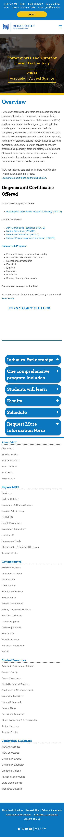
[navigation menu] (60, 26)
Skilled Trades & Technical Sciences (20, 547)
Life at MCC (8, 535)
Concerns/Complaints (46, 814)
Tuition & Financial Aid (13, 645)
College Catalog (10, 499)
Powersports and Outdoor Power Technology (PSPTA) (34, 211)
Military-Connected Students (16, 609)
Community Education (13, 765)
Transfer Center (10, 553)
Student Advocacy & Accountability (19, 720)
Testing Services (10, 726)
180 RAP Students (11, 567)
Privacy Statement (52, 810)
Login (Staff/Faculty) (49, 7)
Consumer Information (18, 814)
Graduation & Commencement (17, 690)
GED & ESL (8, 517)
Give (6, 7)
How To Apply (9, 597)
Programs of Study (11, 541)
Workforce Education (12, 789)
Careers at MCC (32, 818)
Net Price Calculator (12, 615)
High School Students (13, 591)
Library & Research (12, 702)
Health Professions (11, 523)
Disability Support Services (15, 684)
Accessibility (32, 810)
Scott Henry (8, 298)
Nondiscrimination (12, 810)
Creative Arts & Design (13, 511)
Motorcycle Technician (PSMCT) (22, 234)
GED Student (8, 585)
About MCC (8, 448)
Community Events (11, 759)
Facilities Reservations (13, 777)
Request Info (53, 4)
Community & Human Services (17, 505)
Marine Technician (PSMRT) (20, 231)
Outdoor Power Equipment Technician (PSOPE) (30, 238)
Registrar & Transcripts (13, 714)
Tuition (5, 651)
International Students (13, 603)
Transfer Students (11, 639)
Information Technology (14, 529)
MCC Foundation (10, 460)
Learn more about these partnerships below (24, 178)
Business (6, 493)
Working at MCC (10, 454)
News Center (8, 478)
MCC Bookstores (10, 753)
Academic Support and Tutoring (18, 666)
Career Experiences (12, 678)
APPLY (32, 14)
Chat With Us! (35, 4)
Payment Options (11, 621)
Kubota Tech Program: (14, 246)
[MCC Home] (18, 27)
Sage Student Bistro (12, 783)
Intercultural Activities (12, 696)
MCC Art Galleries (11, 747)
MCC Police (8, 472)
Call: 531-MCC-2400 (14, 4)
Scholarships (8, 633)
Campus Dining (9, 672)
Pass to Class (9, 708)
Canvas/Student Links (23, 7)
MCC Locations (9, 466)
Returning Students (12, 627)
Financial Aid (8, 579)
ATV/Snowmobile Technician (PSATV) (25, 228)
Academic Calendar (12, 573)
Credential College (11, 771)
